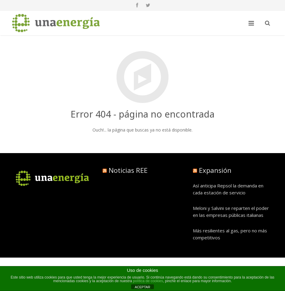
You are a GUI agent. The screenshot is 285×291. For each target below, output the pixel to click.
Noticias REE (128, 170)
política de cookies (148, 281)
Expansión (215, 170)
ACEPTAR (142, 287)
